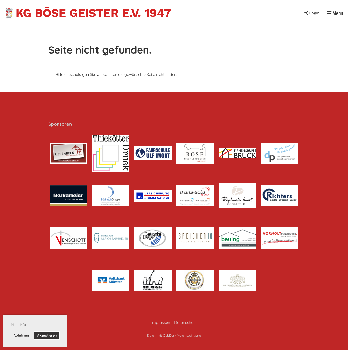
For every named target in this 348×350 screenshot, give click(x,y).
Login (311, 13)
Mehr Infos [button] (19, 324)
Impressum (161, 322)
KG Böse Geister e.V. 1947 (93, 13)
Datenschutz (185, 322)
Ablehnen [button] (21, 335)
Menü (335, 13)
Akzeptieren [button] (47, 335)
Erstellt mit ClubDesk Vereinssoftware (174, 335)
